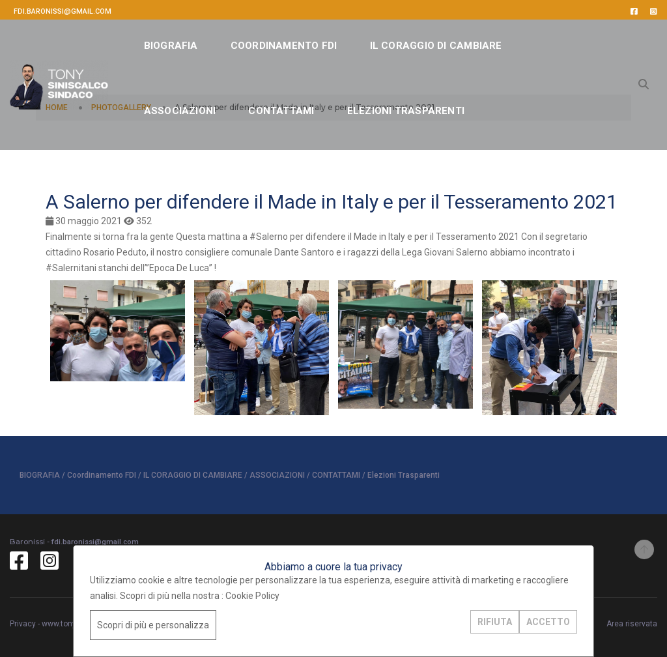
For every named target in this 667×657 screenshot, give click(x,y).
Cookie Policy (252, 596)
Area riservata (631, 623)
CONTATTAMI (281, 111)
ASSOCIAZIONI (180, 111)
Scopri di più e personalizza (153, 625)
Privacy (23, 623)
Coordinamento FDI (284, 45)
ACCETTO (548, 622)
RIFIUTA (494, 622)
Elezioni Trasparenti (406, 111)
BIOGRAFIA (171, 45)
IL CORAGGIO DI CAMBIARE (436, 45)
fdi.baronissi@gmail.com (62, 11)
